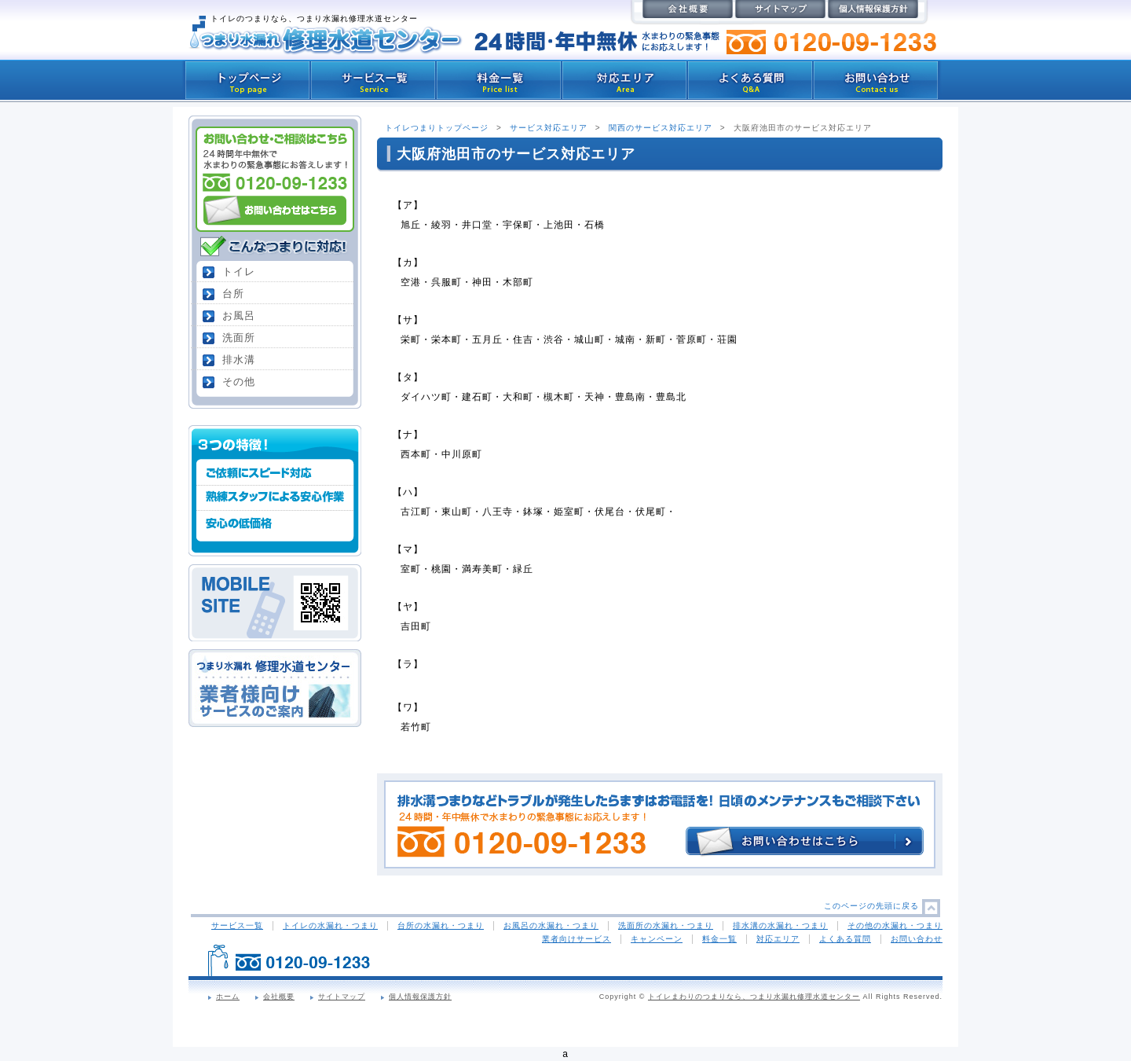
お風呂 (238, 315)
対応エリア (778, 938)
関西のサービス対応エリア (660, 127)
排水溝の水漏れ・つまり (780, 925)
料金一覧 (719, 938)
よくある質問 (845, 938)
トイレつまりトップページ (437, 127)
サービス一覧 (237, 925)
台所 (233, 293)
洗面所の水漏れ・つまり (665, 925)
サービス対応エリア (548, 127)
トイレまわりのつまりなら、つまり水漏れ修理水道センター (754, 996)
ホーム (228, 996)
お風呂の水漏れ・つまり (550, 925)
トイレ (238, 271)
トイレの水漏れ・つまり (330, 925)
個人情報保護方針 (420, 996)
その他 (238, 381)
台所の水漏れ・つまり (440, 925)
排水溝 (238, 359)
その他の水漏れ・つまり (894, 925)
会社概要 (279, 996)
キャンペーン (657, 938)
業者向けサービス (576, 938)
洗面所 (238, 337)
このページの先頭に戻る (871, 905)
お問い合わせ (916, 938)
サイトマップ (341, 996)
